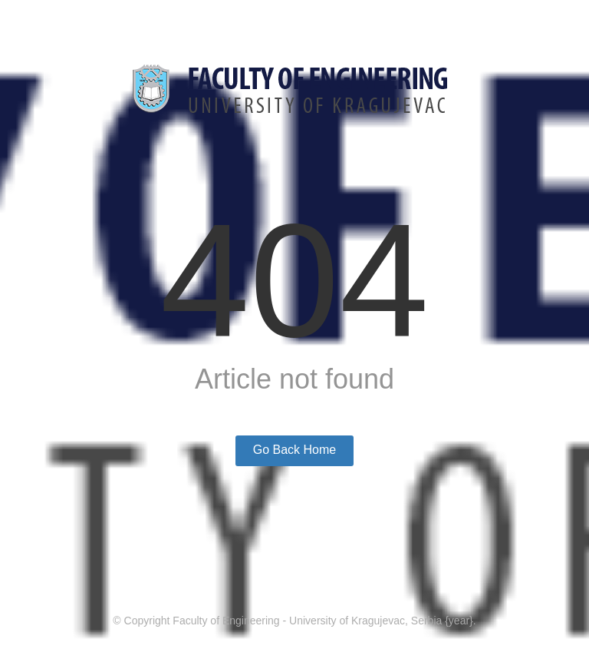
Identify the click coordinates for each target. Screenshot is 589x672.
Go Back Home (294, 449)
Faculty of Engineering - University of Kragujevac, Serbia (307, 620)
